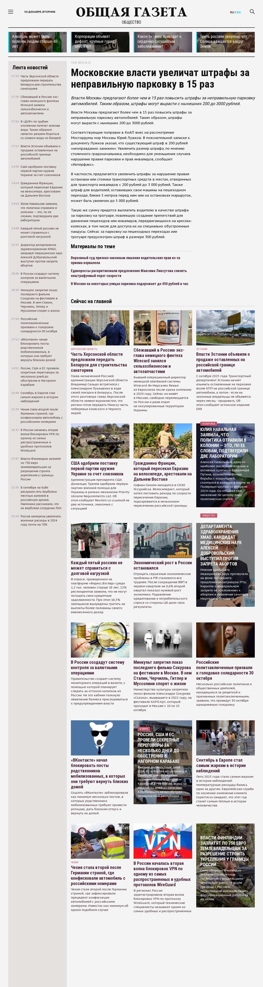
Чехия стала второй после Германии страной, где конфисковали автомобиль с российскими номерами (98, 875)
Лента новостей (30, 67)
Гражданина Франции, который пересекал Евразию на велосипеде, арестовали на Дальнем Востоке (163, 471)
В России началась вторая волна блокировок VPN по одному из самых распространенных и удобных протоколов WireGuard (162, 874)
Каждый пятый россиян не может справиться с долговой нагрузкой (96, 568)
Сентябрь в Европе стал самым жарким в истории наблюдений (221, 765)
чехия (74, 862)
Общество (131, 22)
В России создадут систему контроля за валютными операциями (98, 667)
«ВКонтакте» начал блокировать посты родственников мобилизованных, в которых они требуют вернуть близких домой (99, 773)
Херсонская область (84, 349)
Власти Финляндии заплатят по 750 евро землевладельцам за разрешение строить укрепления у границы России (224, 851)
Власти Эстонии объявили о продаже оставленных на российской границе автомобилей (223, 362)
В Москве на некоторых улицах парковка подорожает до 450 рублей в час (129, 284)
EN (239, 12)
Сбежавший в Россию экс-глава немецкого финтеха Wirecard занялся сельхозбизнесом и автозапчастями (159, 361)
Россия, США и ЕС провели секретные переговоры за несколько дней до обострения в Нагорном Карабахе (159, 748)
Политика (208, 423)
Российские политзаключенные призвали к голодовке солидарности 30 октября (225, 670)
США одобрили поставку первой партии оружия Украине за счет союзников (97, 468)
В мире (144, 728)
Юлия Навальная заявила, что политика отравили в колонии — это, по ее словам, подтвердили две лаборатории (224, 443)
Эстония (201, 349)
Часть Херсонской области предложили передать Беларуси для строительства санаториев (99, 362)
